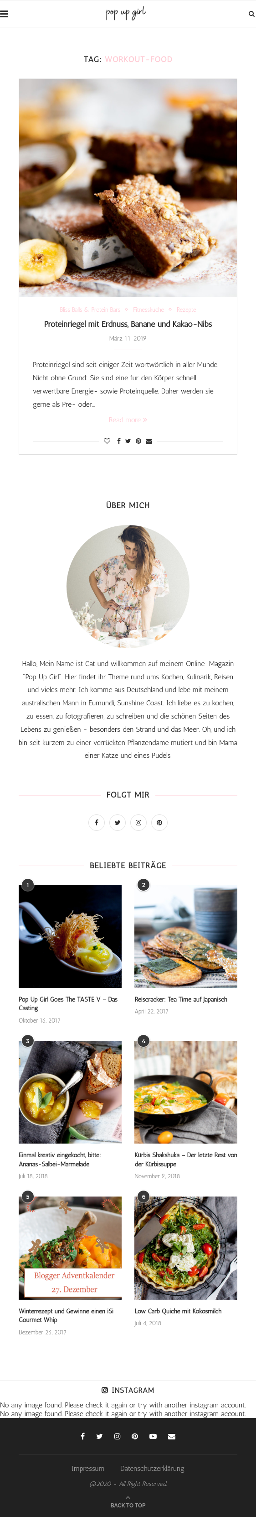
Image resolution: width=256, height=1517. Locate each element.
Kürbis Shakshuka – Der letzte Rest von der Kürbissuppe (185, 1159)
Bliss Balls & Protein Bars (90, 309)
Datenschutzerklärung (152, 1468)
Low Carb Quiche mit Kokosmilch (177, 1311)
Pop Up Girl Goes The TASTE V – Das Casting (68, 1004)
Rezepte (186, 309)
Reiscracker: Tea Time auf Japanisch (180, 999)
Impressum (88, 1468)
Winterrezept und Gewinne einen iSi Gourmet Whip (66, 1315)
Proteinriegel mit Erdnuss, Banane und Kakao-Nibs (128, 324)
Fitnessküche (148, 309)
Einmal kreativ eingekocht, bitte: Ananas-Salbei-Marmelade (60, 1159)
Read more (128, 419)
